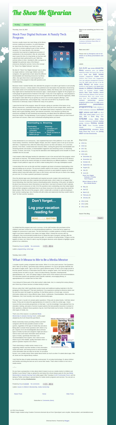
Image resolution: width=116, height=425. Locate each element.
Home (44, 394)
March (85, 192)
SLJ (99, 112)
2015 (83, 154)
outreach (82, 100)
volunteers (95, 129)
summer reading (98, 121)
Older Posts (70, 394)
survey (81, 123)
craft (86, 82)
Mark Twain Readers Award (94, 92)
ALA (80, 68)
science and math (90, 112)
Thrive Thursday (93, 125)
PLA (95, 102)
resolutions (93, 109)
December (86, 156)
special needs (99, 114)
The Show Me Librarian (42, 13)
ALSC (85, 68)
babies (101, 70)
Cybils (90, 82)
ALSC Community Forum (62, 375)
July (84, 170)
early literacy (84, 84)
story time (99, 119)
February (86, 195)
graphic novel (92, 86)
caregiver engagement (86, 76)
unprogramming (85, 129)
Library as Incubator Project (88, 90)
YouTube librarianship (90, 133)
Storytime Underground (85, 121)
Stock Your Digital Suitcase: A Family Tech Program (89, 177)
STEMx (91, 119)
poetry (101, 102)
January (85, 197)
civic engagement (98, 78)
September (86, 165)
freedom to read (83, 86)
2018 (83, 146)
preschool (82, 104)
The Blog (17, 25)
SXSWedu (87, 123)
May (84, 187)
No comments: (35, 246)
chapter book (98, 76)
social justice (91, 114)
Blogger (66, 421)
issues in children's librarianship (27, 387)
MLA (89, 96)
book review (98, 74)
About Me (26, 25)
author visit (95, 70)
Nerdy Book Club (84, 98)
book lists (87, 74)
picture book (89, 102)
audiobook (88, 70)
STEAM (83, 118)
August (85, 167)
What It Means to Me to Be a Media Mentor (40, 259)
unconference (99, 127)
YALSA (93, 131)
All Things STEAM (38, 25)
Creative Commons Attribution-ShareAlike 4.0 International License (90, 41)
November (86, 159)
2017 (83, 148)
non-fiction (94, 98)
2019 (83, 143)
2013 (83, 204)
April (84, 189)
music (101, 96)
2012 (83, 207)
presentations (98, 104)
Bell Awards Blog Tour (95, 72)
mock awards (95, 96)
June (84, 173)
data (94, 82)
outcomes (101, 98)
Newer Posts (18, 394)
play (98, 102)
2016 (83, 151)
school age (30, 249)
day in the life (99, 82)
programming (22, 249)
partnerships (92, 100)
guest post (100, 86)
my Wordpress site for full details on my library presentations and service (91, 55)
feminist (101, 84)
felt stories (94, 84)
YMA (97, 131)
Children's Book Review (85, 78)
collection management (91, 80)
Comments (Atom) (48, 400)
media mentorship (43, 387)
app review (91, 68)
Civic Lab (81, 80)
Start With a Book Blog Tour (91, 116)
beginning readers (84, 72)
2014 (83, 201)
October (85, 162)
